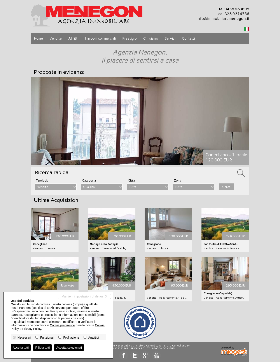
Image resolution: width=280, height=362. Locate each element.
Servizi (170, 38)
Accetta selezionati (69, 347)
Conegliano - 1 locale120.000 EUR (226, 157)
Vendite (55, 38)
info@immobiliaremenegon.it (222, 18)
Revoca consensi (163, 348)
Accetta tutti (21, 347)
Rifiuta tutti (42, 347)
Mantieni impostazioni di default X (84, 296)
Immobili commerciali (100, 38)
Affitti (73, 38)
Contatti (188, 38)
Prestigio (129, 38)
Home (38, 38)
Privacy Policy (140, 348)
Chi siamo (150, 38)
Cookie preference (62, 325)
